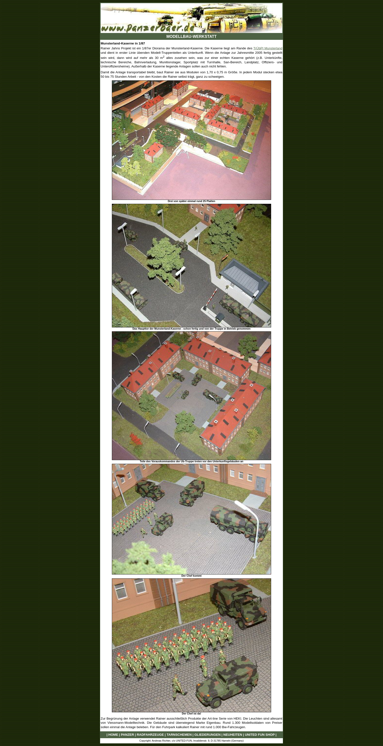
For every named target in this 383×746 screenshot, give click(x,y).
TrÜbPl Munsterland (267, 48)
